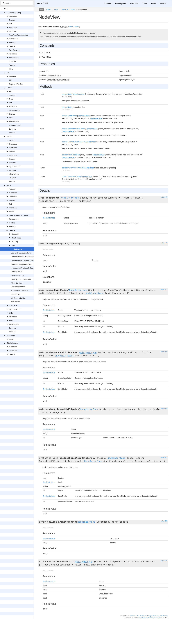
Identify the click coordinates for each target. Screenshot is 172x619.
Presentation (14, 219)
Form (11, 339)
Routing (12, 223)
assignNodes (67, 107)
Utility (11, 69)
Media (9, 136)
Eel (10, 24)
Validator (12, 170)
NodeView (17, 249)
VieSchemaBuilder (18, 298)
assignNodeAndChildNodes (73, 129)
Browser (12, 140)
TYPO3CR (13, 305)
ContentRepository (14, 13)
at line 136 (164, 351)
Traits (145, 3)
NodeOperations (17, 275)
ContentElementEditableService (23, 257)
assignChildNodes (69, 116)
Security (12, 43)
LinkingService (16, 272)
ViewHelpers (14, 58)
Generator (13, 351)
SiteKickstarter (12, 343)
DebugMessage (15, 125)
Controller (13, 148)
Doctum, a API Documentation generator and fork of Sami (149, 616)
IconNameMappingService (21, 264)
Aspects (12, 95)
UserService (16, 294)
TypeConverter (15, 50)
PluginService (16, 283)
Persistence (13, 39)
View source (74, 26)
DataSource (16, 238)
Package (12, 65)
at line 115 (164, 289)
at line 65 (164, 197)
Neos (6, 9)
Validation (13, 54)
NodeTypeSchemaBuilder (21, 279)
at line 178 (164, 457)
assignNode (67, 94)
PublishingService (18, 287)
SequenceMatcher (16, 84)
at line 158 (164, 408)
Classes (108, 3)
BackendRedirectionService (22, 253)
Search (163, 3)
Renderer (12, 76)
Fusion (9, 88)
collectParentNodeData (71, 168)
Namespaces (120, 3)
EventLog (13, 208)
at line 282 (164, 561)
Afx (10, 91)
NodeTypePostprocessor (18, 35)
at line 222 (164, 521)
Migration (12, 31)
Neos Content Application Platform (149, 618)
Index (153, 3)
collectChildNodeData (71, 155)
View (11, 118)
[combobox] (17, 3)
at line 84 (164, 243)
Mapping (15, 242)
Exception (13, 28)
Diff (8, 73)
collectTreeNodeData (71, 176)
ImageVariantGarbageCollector (23, 268)
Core (11, 99)
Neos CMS (42, 3)
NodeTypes (11, 336)
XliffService (15, 302)
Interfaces (134, 3)
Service (12, 46)
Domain (12, 20)
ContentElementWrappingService (24, 260)
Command (13, 16)
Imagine (12, 159)
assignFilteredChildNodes (73, 142)
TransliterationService (19, 290)
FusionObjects (14, 110)
